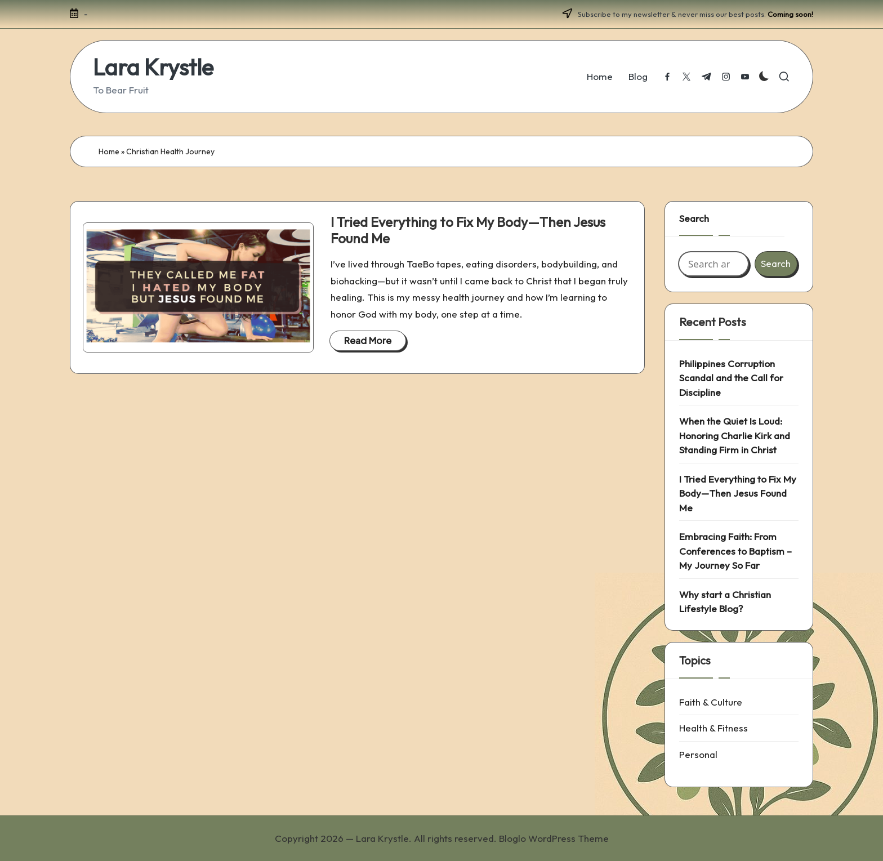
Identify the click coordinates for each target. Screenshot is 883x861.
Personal (698, 754)
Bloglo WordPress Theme (554, 838)
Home (109, 151)
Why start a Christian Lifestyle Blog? (725, 601)
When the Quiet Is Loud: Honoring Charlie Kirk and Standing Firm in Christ (734, 435)
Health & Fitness (713, 728)
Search (694, 218)
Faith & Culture (710, 702)
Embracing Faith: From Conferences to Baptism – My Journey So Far (735, 550)
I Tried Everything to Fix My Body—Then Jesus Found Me (468, 230)
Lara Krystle (153, 67)
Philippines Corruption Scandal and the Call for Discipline (731, 378)
